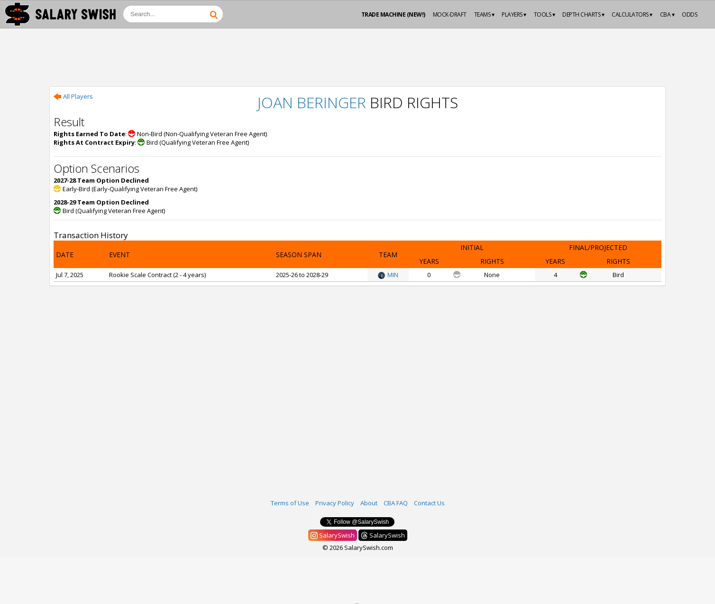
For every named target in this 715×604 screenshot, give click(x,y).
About (368, 503)
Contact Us (429, 503)
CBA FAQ (396, 503)
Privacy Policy (334, 503)
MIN (388, 274)
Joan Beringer (311, 102)
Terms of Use (290, 503)
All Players (73, 96)
